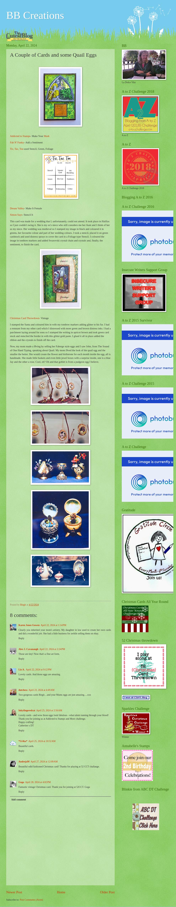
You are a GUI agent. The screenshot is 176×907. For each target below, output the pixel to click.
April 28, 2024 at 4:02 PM (38, 782)
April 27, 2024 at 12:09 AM (44, 761)
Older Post (107, 892)
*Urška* (22, 741)
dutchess (23, 690)
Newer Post (14, 892)
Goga (21, 782)
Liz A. (21, 669)
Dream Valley (17, 208)
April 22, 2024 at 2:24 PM (52, 649)
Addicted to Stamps (20, 136)
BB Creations (35, 15)
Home (61, 892)
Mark (46, 136)
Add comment (18, 799)
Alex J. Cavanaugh (28, 649)
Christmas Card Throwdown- (25, 318)
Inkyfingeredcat (26, 710)
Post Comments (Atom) (31, 899)
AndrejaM (24, 761)
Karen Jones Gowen (29, 625)
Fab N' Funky (17, 142)
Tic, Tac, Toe (16, 148)
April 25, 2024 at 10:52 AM (41, 741)
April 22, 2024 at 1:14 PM (53, 625)
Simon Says (16, 214)
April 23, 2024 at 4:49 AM (41, 690)
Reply (21, 638)
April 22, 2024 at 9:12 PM (38, 669)
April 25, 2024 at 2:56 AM (49, 710)
